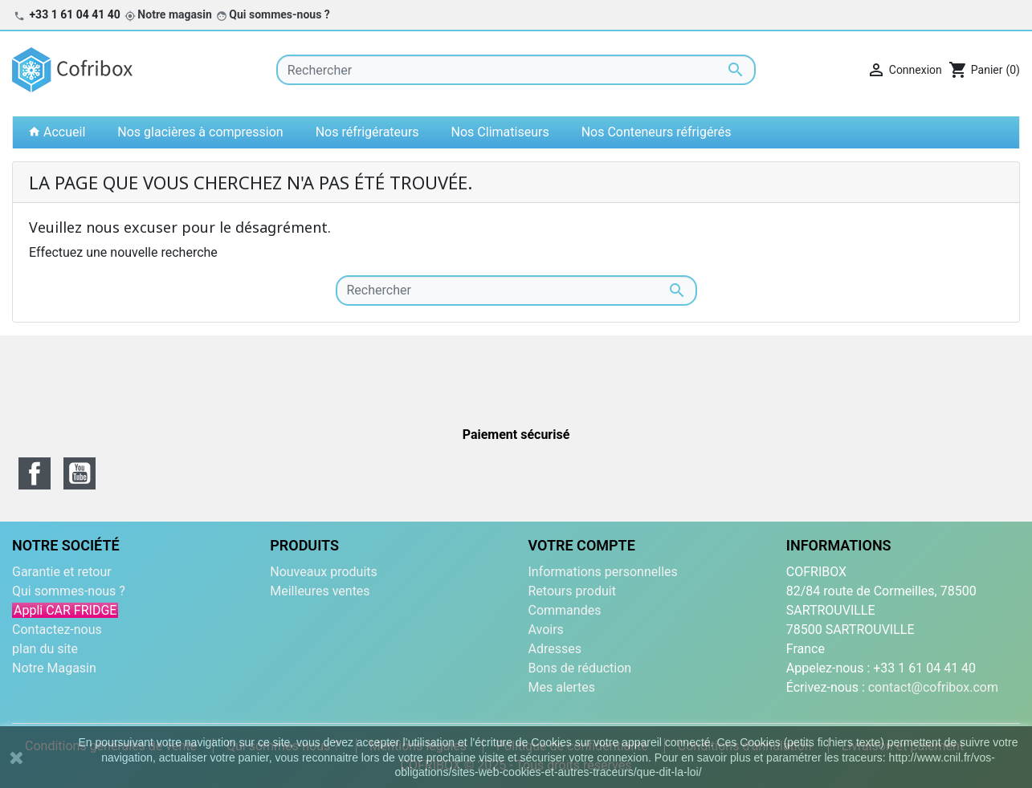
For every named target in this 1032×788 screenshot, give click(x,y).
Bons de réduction (580, 668)
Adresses (554, 648)
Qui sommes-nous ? (279, 14)
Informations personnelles (603, 571)
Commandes (565, 610)
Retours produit (572, 591)
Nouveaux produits (323, 571)
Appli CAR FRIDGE (65, 610)
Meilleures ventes (319, 591)
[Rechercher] (516, 70)
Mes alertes (562, 687)
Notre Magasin (54, 668)
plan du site (45, 648)
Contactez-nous (57, 629)
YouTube (79, 473)
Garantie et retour (62, 571)
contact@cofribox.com (933, 687)
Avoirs (546, 629)
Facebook (34, 473)
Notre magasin (174, 14)
